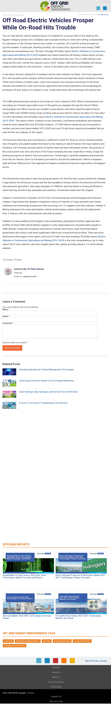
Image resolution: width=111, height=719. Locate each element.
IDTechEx (106, 2)
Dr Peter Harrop (103, 14)
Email (5, 316)
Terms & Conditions (56, 682)
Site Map (56, 667)
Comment (7, 323)
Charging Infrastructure (14, 645)
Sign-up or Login (56, 701)
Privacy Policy (56, 687)
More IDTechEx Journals (96, 661)
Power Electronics (82, 641)
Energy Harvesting (62, 641)
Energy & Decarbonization (27, 641)
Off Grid (46, 641)
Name (5, 309)
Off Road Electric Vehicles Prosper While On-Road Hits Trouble (48, 24)
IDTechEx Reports (16, 544)
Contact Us (56, 672)
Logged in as (56, 696)
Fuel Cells (8, 641)
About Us (56, 677)
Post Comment (12, 348)
